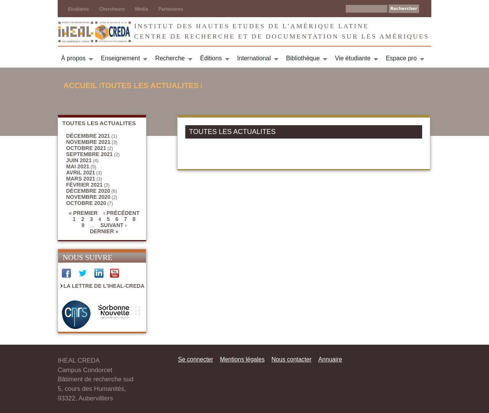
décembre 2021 (88, 136)
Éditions (211, 58)
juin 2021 (79, 160)
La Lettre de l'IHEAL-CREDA (103, 286)
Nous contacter (291, 359)
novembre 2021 (88, 142)
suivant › (113, 225)
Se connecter (195, 359)
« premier (83, 213)
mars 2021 (80, 179)
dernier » (104, 231)
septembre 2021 (89, 154)
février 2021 (84, 185)
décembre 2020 (88, 191)
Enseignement (120, 58)
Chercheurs (112, 9)
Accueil (80, 85)
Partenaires (170, 9)
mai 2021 (77, 166)
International (254, 58)
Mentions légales (242, 359)
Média (141, 9)
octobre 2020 (86, 203)
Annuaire (330, 359)
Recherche (170, 58)
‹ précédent (121, 213)
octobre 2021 (86, 148)
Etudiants (78, 9)
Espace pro (401, 58)
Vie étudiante (353, 58)
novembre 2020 (88, 197)
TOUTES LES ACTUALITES (150, 85)
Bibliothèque (303, 58)
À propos (73, 58)
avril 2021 (80, 172)
